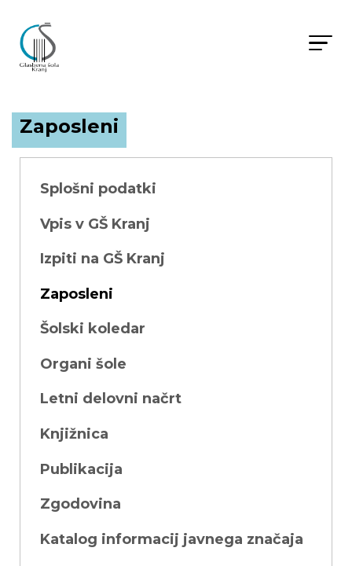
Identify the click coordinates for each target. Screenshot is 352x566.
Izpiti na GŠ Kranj (102, 258)
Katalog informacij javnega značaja (171, 539)
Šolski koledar (92, 328)
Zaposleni (76, 294)
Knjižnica (74, 434)
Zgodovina (80, 504)
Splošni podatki (98, 188)
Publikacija (81, 469)
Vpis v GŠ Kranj (95, 224)
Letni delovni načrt (111, 398)
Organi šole (83, 364)
